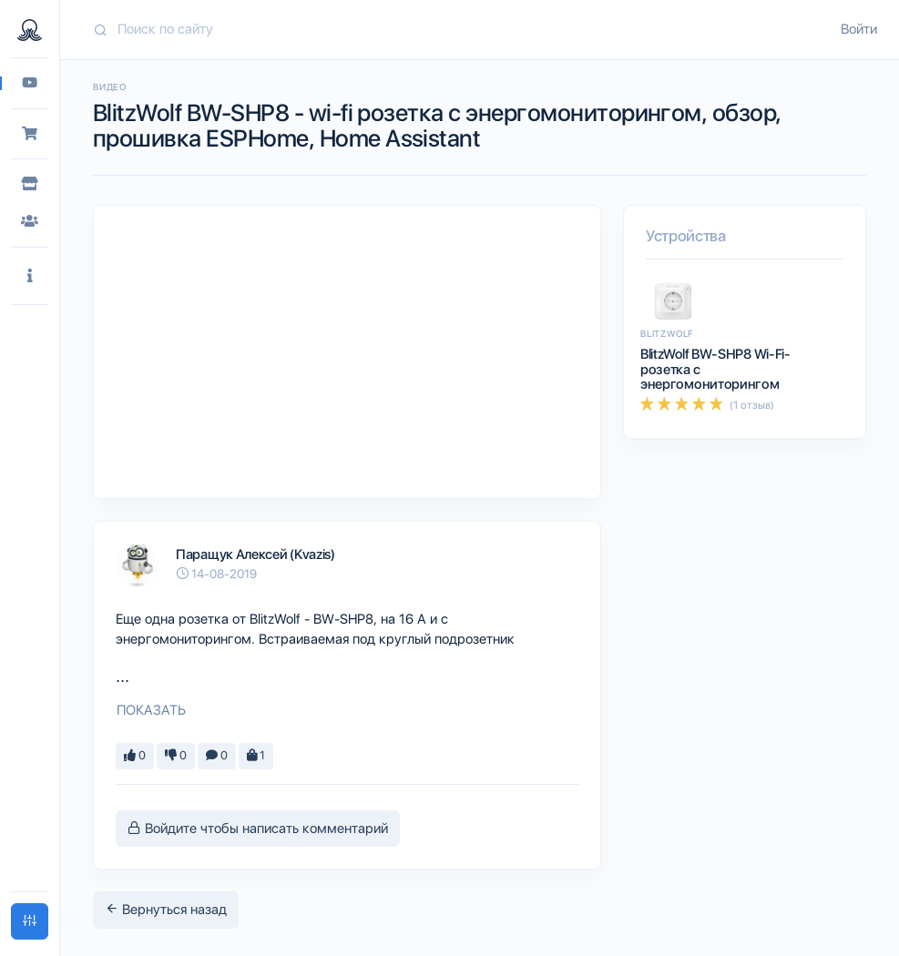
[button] (29, 276)
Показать (151, 710)
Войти (859, 29)
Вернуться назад (166, 909)
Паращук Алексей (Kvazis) (255, 554)
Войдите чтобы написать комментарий (258, 828)
